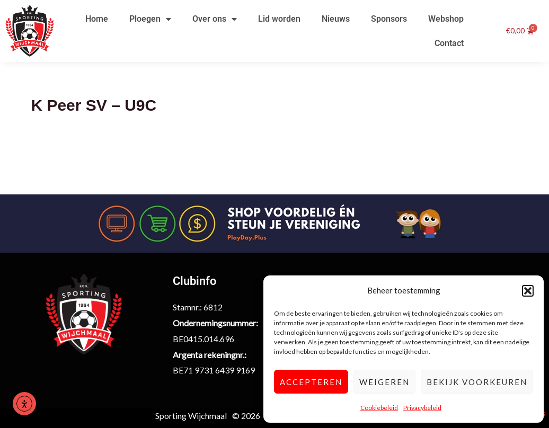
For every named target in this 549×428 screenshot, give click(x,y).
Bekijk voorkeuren (477, 382)
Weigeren (384, 382)
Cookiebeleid (379, 408)
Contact (449, 43)
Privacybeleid (422, 408)
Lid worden (279, 19)
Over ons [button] (214, 19)
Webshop (446, 19)
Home (96, 19)
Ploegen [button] (150, 19)
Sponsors (389, 19)
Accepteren (311, 382)
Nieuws (336, 19)
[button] (528, 291)
